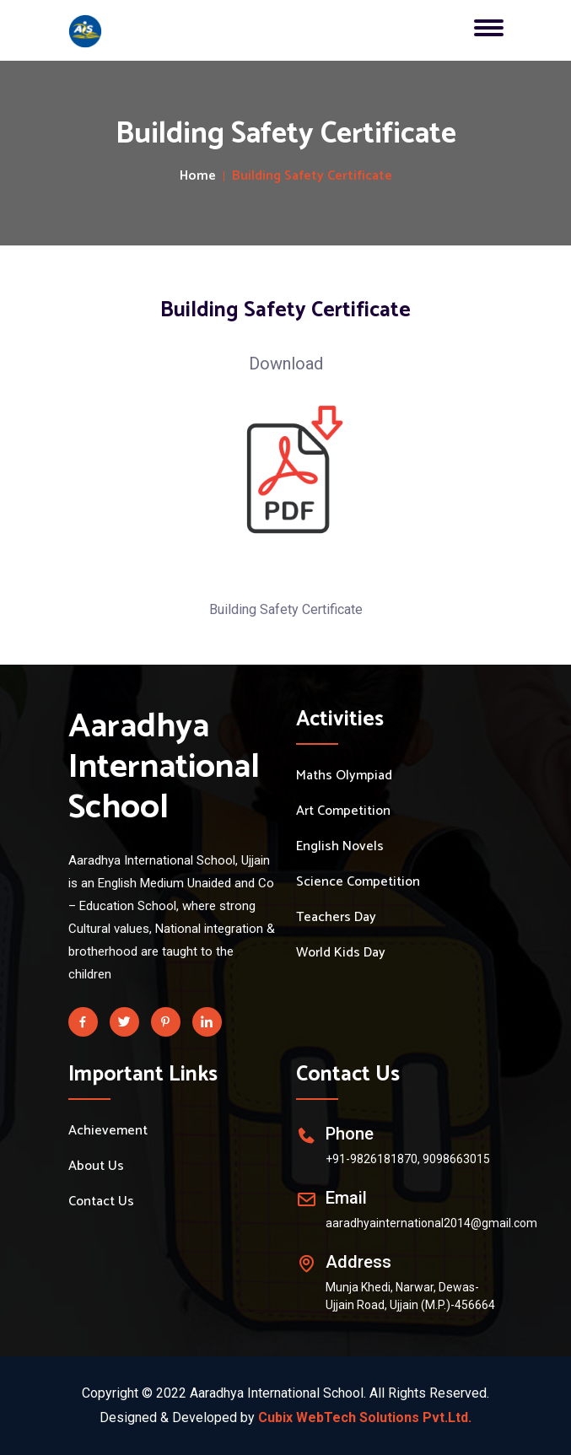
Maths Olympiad (344, 776)
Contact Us (101, 1202)
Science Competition (358, 882)
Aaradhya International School (164, 767)
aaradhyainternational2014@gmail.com (431, 1223)
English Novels (340, 847)
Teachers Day (336, 918)
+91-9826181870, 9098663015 (408, 1159)
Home (198, 176)
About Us (96, 1166)
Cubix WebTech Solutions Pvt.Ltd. (364, 1417)
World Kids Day (340, 953)
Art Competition (343, 811)
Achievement (108, 1131)
